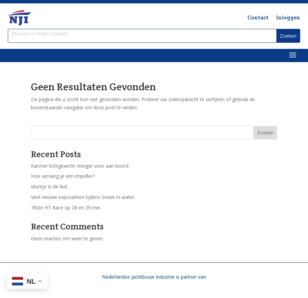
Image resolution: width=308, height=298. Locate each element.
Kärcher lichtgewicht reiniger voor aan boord (80, 166)
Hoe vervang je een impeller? (63, 176)
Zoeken (265, 132)
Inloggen (288, 17)
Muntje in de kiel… (51, 186)
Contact (258, 17)
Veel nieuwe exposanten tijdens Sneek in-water (82, 197)
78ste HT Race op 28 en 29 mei (65, 207)
